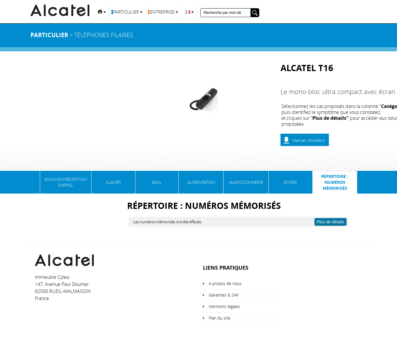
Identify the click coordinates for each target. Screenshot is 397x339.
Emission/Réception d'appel (66, 182)
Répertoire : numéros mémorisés (334, 182)
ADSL (157, 182)
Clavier (113, 182)
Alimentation (201, 182)
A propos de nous (225, 283)
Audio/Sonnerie (246, 182)
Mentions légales (224, 306)
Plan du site (219, 318)
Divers (290, 182)
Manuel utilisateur (308, 140)
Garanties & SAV (224, 295)
